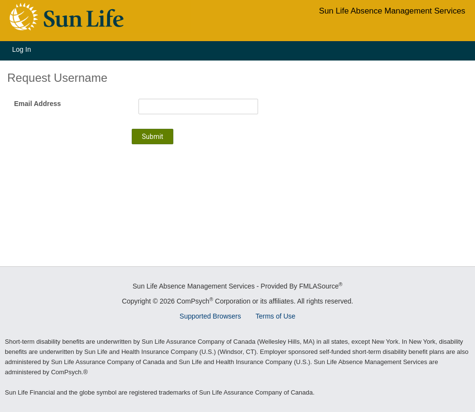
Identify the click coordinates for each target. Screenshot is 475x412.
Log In (21, 49)
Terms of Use (275, 316)
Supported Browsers (210, 316)
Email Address (37, 103)
